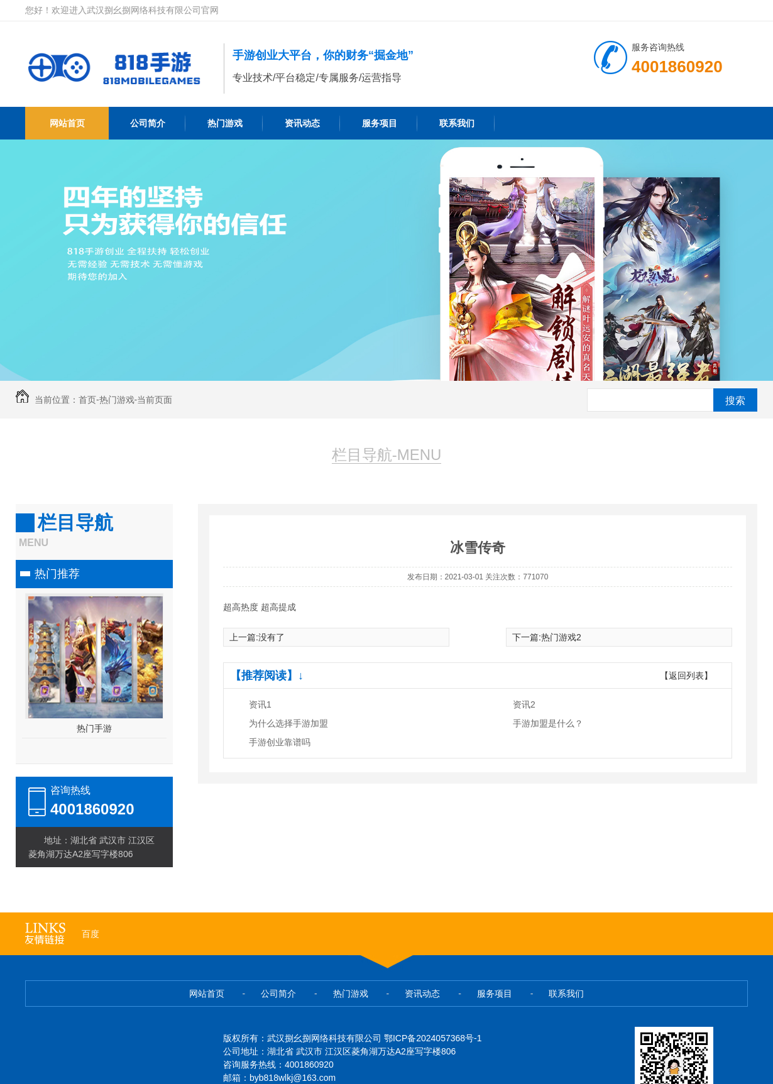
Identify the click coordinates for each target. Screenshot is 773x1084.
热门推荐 (57, 573)
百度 (90, 934)
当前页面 (154, 400)
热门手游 (94, 728)
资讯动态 (302, 123)
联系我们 (456, 123)
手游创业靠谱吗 (279, 742)
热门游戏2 (561, 637)
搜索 (735, 400)
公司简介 (147, 123)
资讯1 (260, 704)
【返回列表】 (686, 676)
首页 (87, 400)
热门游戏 (225, 123)
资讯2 (524, 704)
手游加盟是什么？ (548, 723)
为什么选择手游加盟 (288, 723)
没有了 (271, 637)
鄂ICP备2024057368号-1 (433, 1038)
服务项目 (379, 123)
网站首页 (67, 123)
